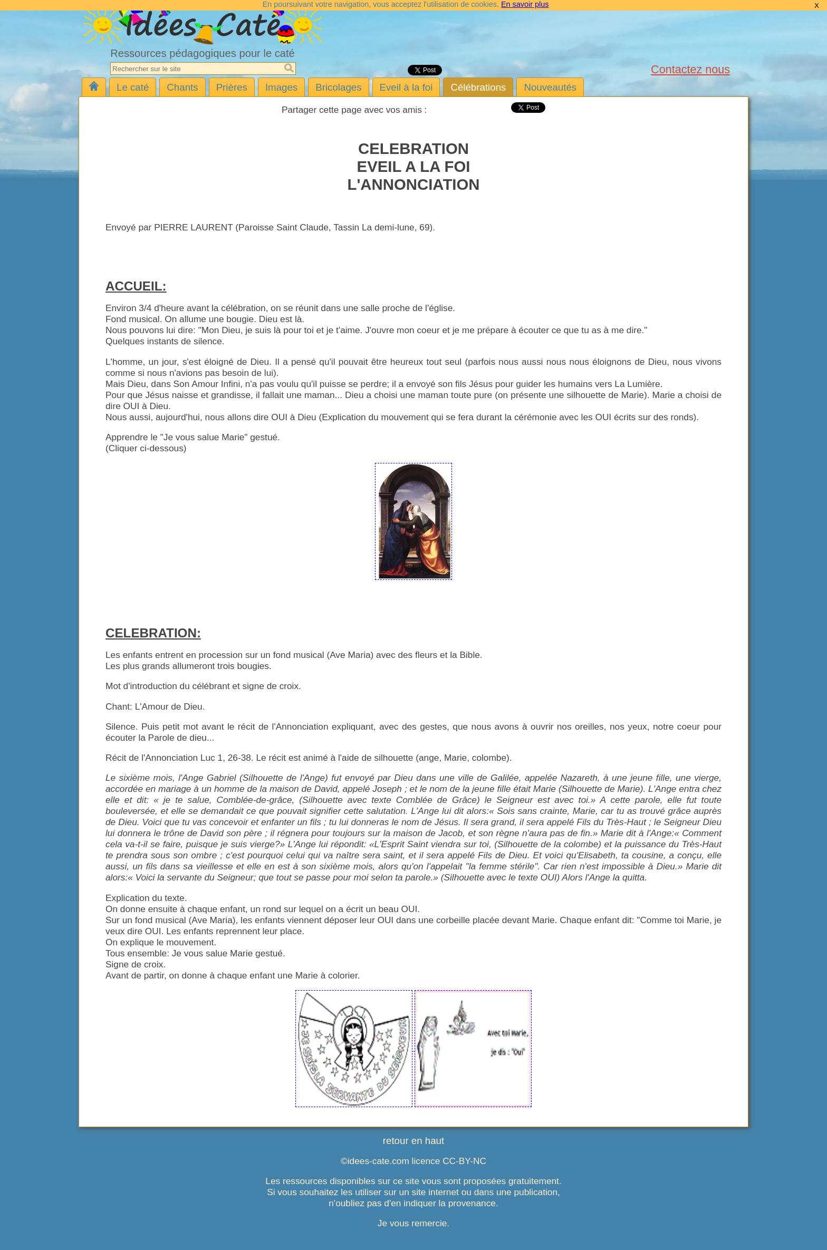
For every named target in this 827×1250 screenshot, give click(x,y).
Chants (182, 87)
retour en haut (413, 1140)
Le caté (133, 87)
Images (281, 87)
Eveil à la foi (406, 87)
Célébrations (478, 87)
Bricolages (338, 87)
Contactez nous (690, 69)
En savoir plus (525, 4)
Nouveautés (550, 87)
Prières (231, 87)
